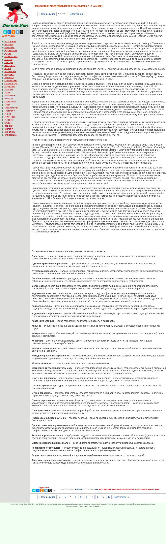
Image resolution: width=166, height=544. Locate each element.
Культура (8, 62)
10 (109, 497)
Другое (7, 53)
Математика (10, 71)
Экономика (9, 132)
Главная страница (71, 506)
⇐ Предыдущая (47, 14)
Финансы (8, 120)
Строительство (11, 108)
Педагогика (9, 87)
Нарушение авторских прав (147, 489)
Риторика (8, 99)
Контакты (97, 506)
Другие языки (10, 50)
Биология (8, 44)
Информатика (10, 56)
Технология (9, 111)
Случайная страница (86, 506)
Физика (7, 114)
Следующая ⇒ (77, 14)
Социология (10, 102)
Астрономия (10, 41)
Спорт (7, 105)
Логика (7, 68)
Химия (7, 123)
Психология (9, 96)
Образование (10, 80)
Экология (8, 129)
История (8, 59)
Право (7, 93)
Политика (8, 90)
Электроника (10, 135)
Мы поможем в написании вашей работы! (116, 489)
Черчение (8, 126)
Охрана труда (10, 84)
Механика (9, 77)
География (9, 47)
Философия (9, 117)
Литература (9, 65)
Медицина (9, 74)
